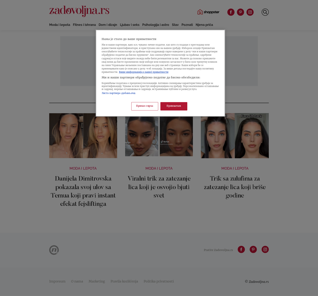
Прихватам (174, 106)
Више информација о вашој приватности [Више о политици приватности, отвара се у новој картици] (143, 72)
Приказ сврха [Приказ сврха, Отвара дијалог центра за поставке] (144, 106)
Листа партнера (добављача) (118, 93)
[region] (160, 73)
